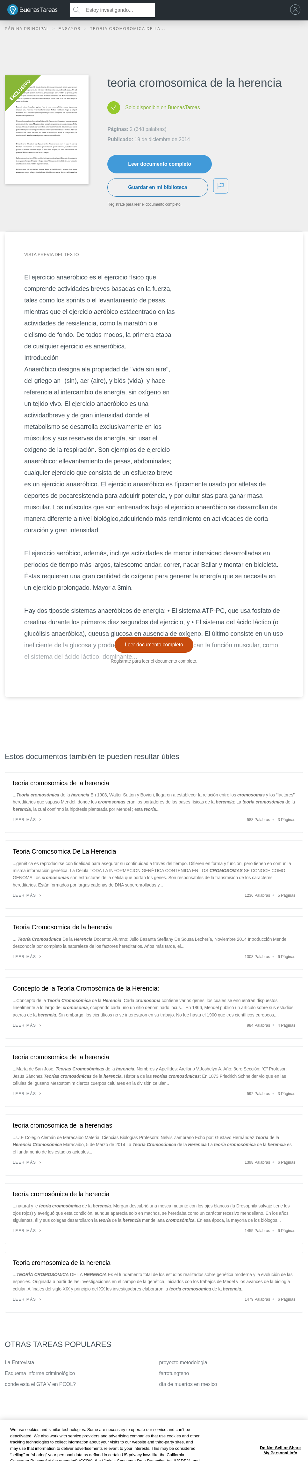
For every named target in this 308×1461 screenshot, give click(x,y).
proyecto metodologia (183, 1362)
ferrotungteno (174, 1373)
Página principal (28, 29)
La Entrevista (19, 1362)
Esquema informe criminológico (40, 1373)
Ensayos (70, 29)
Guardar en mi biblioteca (157, 187)
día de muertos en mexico (188, 1384)
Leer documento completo (159, 164)
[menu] (297, 10)
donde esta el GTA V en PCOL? (40, 1384)
